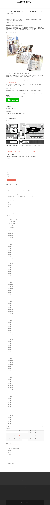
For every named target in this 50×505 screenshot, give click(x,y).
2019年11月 (10, 387)
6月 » (36, 440)
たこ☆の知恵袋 (35, 6)
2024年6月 (10, 271)
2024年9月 (10, 265)
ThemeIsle (29, 502)
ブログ (12, 145)
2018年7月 (10, 421)
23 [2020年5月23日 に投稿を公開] (35, 436)
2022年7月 (10, 320)
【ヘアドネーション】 (12, 213)
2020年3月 (10, 379)
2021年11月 (10, 336)
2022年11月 (10, 311)
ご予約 (10, 5)
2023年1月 (10, 307)
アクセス (26, 5)
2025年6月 (10, 246)
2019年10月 (10, 389)
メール (8, 174)
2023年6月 (10, 296)
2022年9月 (10, 315)
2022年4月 (10, 326)
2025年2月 (10, 254)
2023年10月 (10, 288)
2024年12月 (10, 258)
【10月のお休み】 (11, 223)
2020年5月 (10, 375)
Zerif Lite (20, 502)
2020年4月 (10, 377)
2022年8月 (10, 317)
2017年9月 (10, 423)
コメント (8, 158)
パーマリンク (19, 146)
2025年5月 (10, 248)
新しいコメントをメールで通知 (13, 182)
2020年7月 (10, 370)
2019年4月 (10, 402)
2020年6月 (10, 372)
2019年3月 (10, 404)
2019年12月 (10, 385)
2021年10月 (10, 339)
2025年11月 (10, 235)
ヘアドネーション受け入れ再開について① (14, 78)
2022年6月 (10, 322)
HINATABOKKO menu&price (18, 5)
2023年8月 (10, 292)
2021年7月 (10, 345)
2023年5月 (10, 298)
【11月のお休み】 (11, 221)
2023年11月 (10, 286)
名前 (7, 172)
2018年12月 (10, 410)
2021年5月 (10, 349)
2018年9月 (10, 417)
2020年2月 (10, 381)
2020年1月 (10, 383)
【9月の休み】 (11, 225)
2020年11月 (10, 362)
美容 (15, 145)
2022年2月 (10, 330)
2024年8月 (10, 267)
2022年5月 (10, 324)
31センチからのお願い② (11, 82)
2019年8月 (10, 394)
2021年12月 (10, 334)
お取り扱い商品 (28, 6)
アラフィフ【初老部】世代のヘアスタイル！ (16, 210)
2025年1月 (10, 256)
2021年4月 (10, 351)
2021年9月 (10, 341)
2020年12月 (10, 360)
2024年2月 (10, 279)
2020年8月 (10, 368)
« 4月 (14, 440)
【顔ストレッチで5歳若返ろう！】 (13, 151)
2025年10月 (10, 237)
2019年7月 (10, 396)
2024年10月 (10, 263)
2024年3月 (10, 277)
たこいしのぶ (15, 6)
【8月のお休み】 (11, 227)
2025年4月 (10, 250)
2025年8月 (10, 241)
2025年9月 (10, 239)
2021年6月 (10, 347)
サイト (7, 176)
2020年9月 (10, 366)
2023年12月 (10, 284)
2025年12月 (10, 233)
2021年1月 (10, 358)
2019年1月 (10, 408)
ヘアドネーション (38, 5)
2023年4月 (10, 301)
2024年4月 (10, 275)
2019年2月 (10, 406)
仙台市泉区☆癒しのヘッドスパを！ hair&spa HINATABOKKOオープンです (22, 196)
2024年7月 (10, 269)
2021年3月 (10, 353)
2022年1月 (10, 332)
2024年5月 (10, 273)
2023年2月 (10, 305)
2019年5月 (10, 400)
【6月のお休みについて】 (38, 151)
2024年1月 (10, 282)
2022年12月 (10, 309)
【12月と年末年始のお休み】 (13, 219)
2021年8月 (10, 343)
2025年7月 (10, 244)
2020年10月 (10, 364)
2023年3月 (10, 303)
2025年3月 (10, 252)
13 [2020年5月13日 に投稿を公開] (19, 435)
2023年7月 (10, 294)
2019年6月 (10, 398)
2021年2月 (10, 355)
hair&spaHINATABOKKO (24, 1)
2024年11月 (10, 260)
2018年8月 (10, 419)
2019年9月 (10, 391)
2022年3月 (10, 328)
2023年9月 (10, 290)
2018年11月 (10, 413)
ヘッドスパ (32, 5)
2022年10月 (10, 313)
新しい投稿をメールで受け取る (13, 184)
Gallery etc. (22, 6)
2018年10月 (10, 415)
